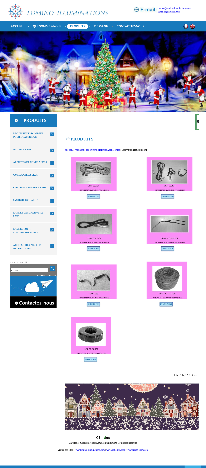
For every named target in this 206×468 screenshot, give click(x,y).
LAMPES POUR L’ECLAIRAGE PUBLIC (26, 231)
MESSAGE (101, 26)
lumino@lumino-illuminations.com (174, 8)
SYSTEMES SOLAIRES (25, 200)
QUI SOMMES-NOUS (47, 26)
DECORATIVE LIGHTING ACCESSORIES (103, 150)
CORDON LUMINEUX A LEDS (29, 187)
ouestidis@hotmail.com (169, 11)
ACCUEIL (17, 26)
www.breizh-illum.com (137, 450)
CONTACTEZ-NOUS (130, 26)
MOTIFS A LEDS (22, 149)
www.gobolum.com (115, 450)
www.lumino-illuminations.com (90, 450)
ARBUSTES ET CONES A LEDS (30, 162)
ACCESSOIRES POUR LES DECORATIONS (27, 247)
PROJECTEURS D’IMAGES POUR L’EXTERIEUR (28, 135)
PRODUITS (77, 26)
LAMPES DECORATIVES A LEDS (28, 214)
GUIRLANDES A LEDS (25, 175)
